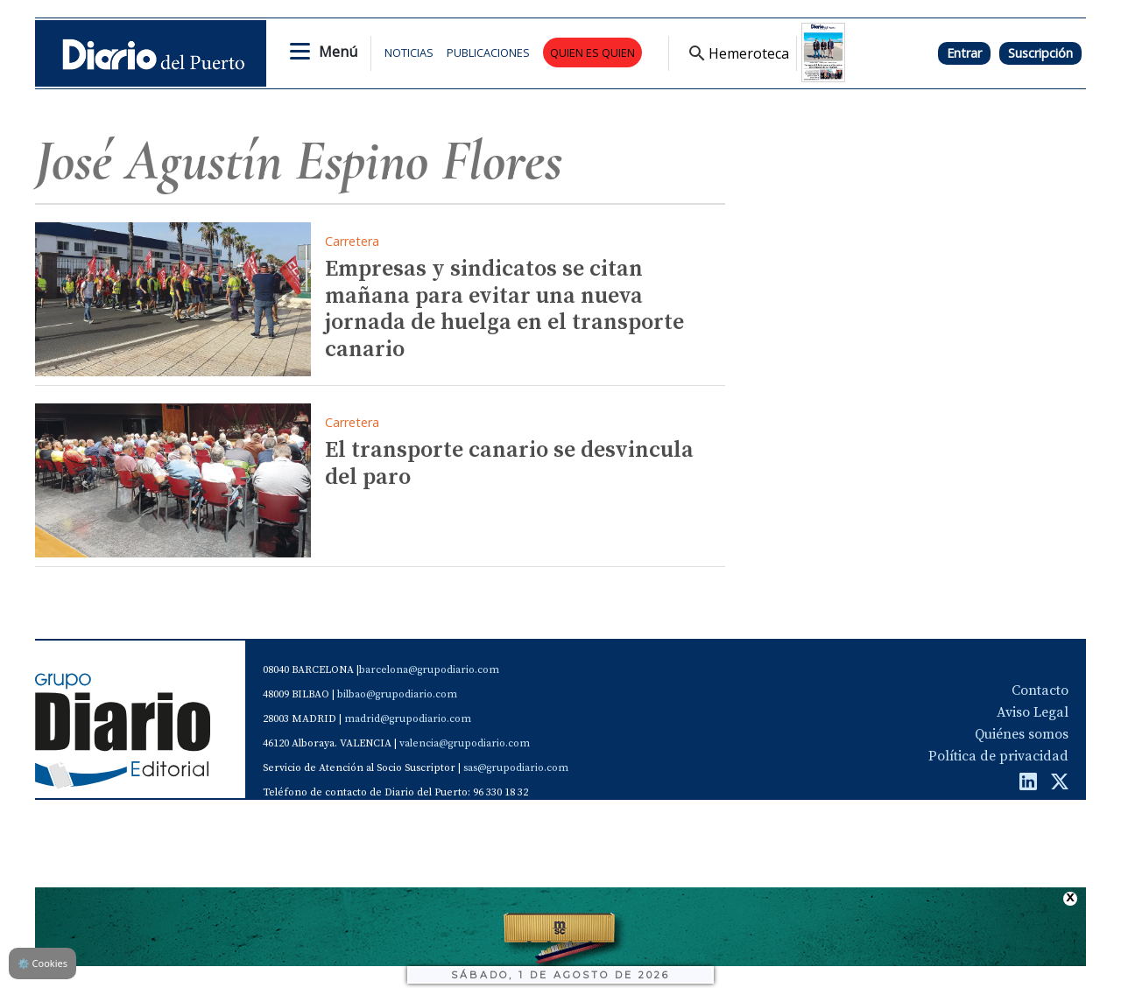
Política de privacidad (998, 756)
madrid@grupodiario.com (407, 718)
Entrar (964, 53)
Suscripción (1040, 53)
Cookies (42, 963)
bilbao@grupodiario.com (397, 694)
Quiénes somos (1021, 734)
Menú (338, 51)
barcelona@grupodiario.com (429, 669)
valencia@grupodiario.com (464, 743)
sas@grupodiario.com (515, 767)
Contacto (1040, 690)
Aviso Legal (1032, 712)
